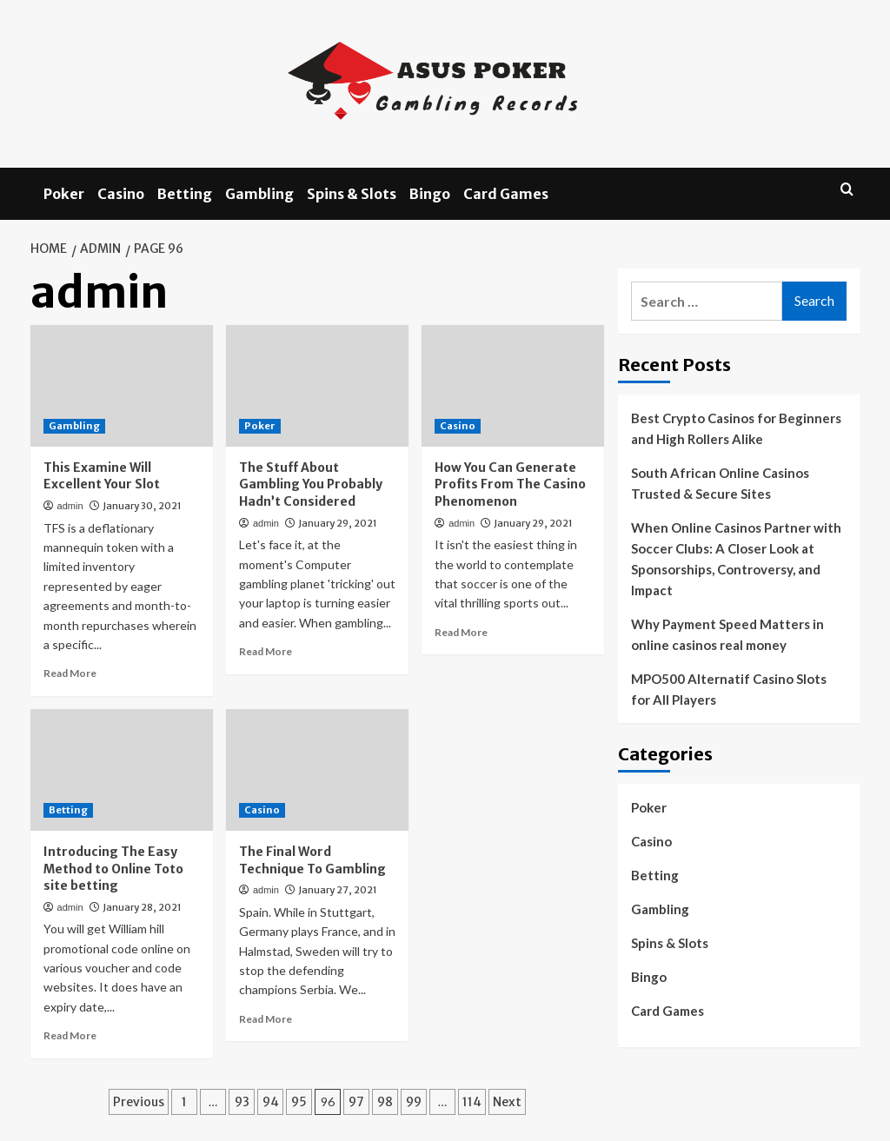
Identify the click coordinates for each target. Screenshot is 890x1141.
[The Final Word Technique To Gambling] (317, 770)
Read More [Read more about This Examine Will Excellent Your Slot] (69, 673)
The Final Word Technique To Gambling (312, 860)
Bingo (429, 193)
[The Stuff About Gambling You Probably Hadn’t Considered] (317, 386)
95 (299, 1102)
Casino (120, 193)
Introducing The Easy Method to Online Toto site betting (113, 868)
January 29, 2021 (337, 523)
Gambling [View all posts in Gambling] (74, 426)
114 (472, 1102)
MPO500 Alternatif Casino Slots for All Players (729, 689)
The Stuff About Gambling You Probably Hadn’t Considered (310, 484)
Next (507, 1102)
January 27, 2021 (337, 890)
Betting (184, 193)
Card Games (505, 193)
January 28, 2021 (142, 907)
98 (385, 1102)
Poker (63, 193)
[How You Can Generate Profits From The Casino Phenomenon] (513, 386)
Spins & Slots (351, 193)
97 (356, 1102)
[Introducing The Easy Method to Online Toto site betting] (121, 770)
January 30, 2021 (142, 506)
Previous (138, 1102)
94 (270, 1102)
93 (242, 1102)
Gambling (259, 193)
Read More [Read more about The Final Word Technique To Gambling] (265, 1018)
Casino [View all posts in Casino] (457, 426)
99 (414, 1102)
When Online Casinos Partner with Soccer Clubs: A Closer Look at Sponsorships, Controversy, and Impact (736, 559)
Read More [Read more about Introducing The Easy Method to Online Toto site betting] (69, 1035)
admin (70, 506)
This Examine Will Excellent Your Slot (101, 476)
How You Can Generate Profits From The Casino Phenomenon (510, 484)
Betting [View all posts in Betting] (68, 810)
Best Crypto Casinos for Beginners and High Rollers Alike (736, 428)
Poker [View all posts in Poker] (260, 426)
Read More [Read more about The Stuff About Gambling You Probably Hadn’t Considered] (265, 651)
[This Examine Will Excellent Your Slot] (121, 386)
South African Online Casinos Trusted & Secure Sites (720, 483)
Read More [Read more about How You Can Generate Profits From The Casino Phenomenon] (461, 632)
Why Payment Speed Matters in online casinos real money (727, 634)
